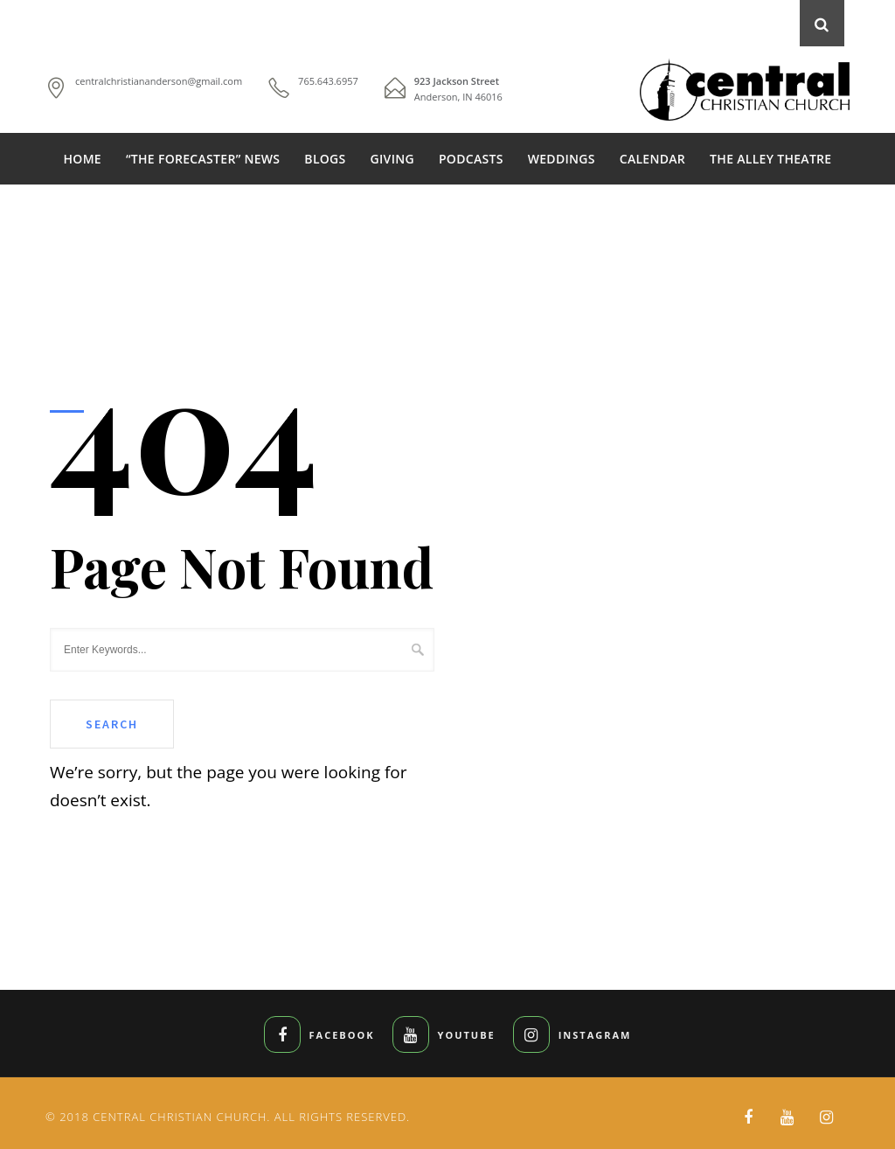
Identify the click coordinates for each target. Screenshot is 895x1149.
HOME (82, 158)
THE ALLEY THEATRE (770, 158)
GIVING (392, 158)
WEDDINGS (561, 158)
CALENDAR (652, 158)
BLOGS (324, 158)
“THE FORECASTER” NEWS (203, 158)
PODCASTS (471, 158)
